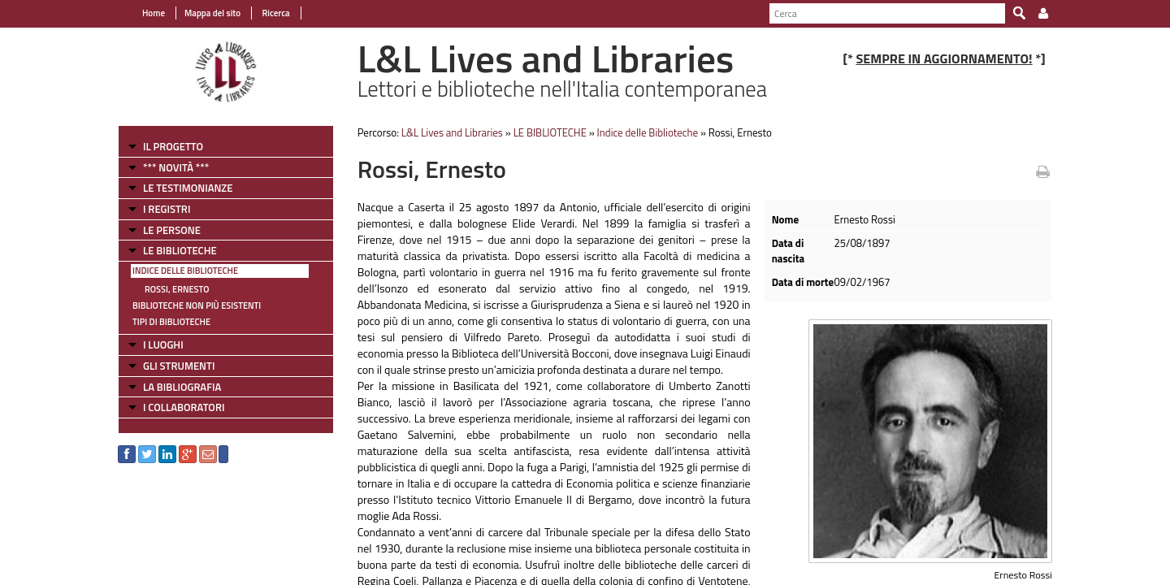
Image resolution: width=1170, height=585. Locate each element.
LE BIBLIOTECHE (180, 250)
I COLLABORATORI (183, 407)
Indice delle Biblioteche (185, 270)
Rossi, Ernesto (177, 289)
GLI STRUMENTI (178, 366)
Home (153, 13)
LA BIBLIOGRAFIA (182, 387)
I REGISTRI (166, 209)
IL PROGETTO (173, 146)
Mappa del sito (212, 13)
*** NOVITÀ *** (176, 167)
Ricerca (275, 13)
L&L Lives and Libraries (452, 132)
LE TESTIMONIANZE (187, 188)
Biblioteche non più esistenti (196, 305)
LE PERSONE (172, 230)
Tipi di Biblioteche (171, 321)
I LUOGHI (163, 344)
